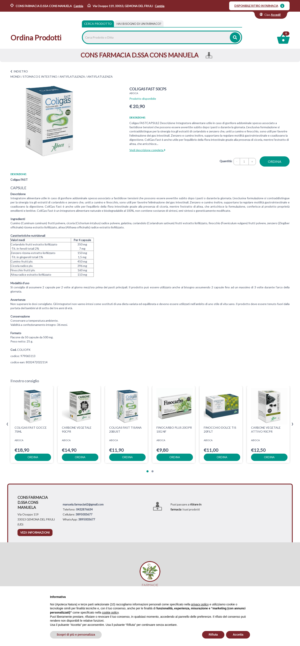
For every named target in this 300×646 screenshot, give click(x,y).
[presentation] (7, 424)
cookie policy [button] (110, 612)
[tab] (139, 23)
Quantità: (226, 161)
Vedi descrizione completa (147, 150)
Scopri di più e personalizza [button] (76, 634)
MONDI (15, 76)
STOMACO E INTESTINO (40, 76)
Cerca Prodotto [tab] (98, 23)
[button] (147, 471)
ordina (274, 161)
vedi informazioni (35, 532)
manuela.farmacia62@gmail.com (83, 504)
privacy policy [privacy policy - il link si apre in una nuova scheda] (200, 604)
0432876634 (84, 509)
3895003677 (84, 514)
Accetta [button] (238, 634)
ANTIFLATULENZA (72, 76)
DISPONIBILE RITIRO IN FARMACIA (256, 5)
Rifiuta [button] (213, 634)
